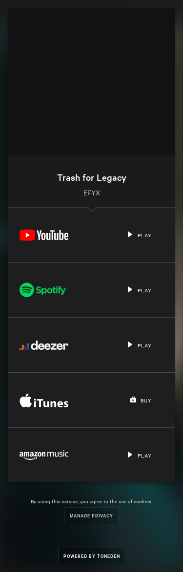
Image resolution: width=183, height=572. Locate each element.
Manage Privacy (91, 515)
